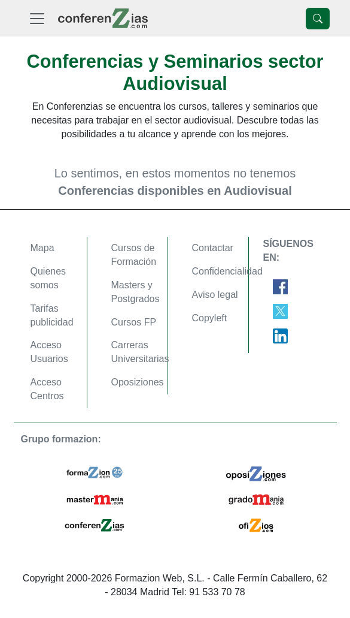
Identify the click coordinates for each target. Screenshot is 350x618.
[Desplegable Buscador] (318, 18)
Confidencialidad (227, 271)
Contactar (212, 248)
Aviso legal (215, 295)
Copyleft (209, 318)
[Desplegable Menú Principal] (37, 18)
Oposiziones (137, 382)
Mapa (42, 248)
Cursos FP (134, 322)
